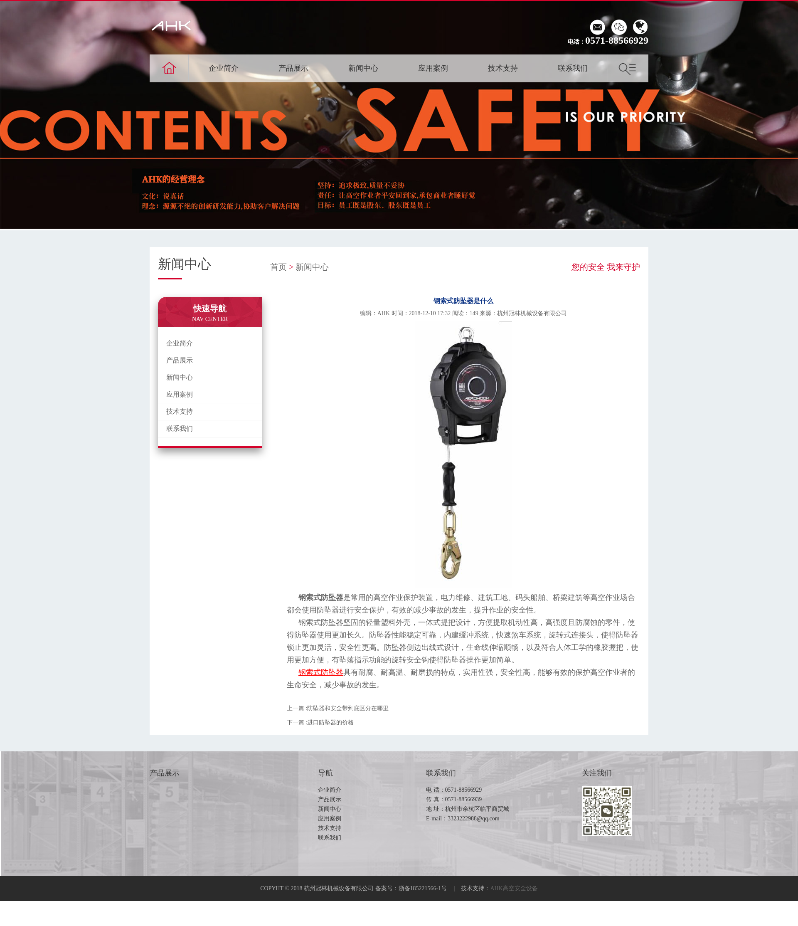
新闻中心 (363, 68)
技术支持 (503, 68)
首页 (278, 267)
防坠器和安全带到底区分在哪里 (348, 708)
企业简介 (224, 68)
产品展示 (293, 68)
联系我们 (573, 68)
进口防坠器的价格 (330, 722)
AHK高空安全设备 (514, 888)
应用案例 (433, 68)
